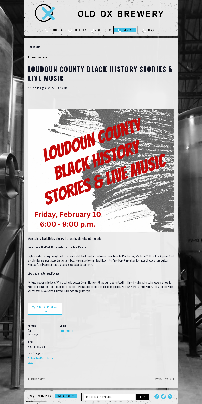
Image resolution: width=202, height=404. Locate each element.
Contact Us (44, 396)
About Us (55, 30)
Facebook (156, 396)
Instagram (170, 396)
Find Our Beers (65, 396)
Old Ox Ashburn (67, 331)
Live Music (41, 358)
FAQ (32, 396)
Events (127, 30)
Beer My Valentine (163, 379)
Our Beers (80, 30)
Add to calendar (48, 306)
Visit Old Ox (103, 30)
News (150, 30)
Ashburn (31, 358)
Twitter (163, 396)
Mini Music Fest (38, 379)
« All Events (34, 47)
